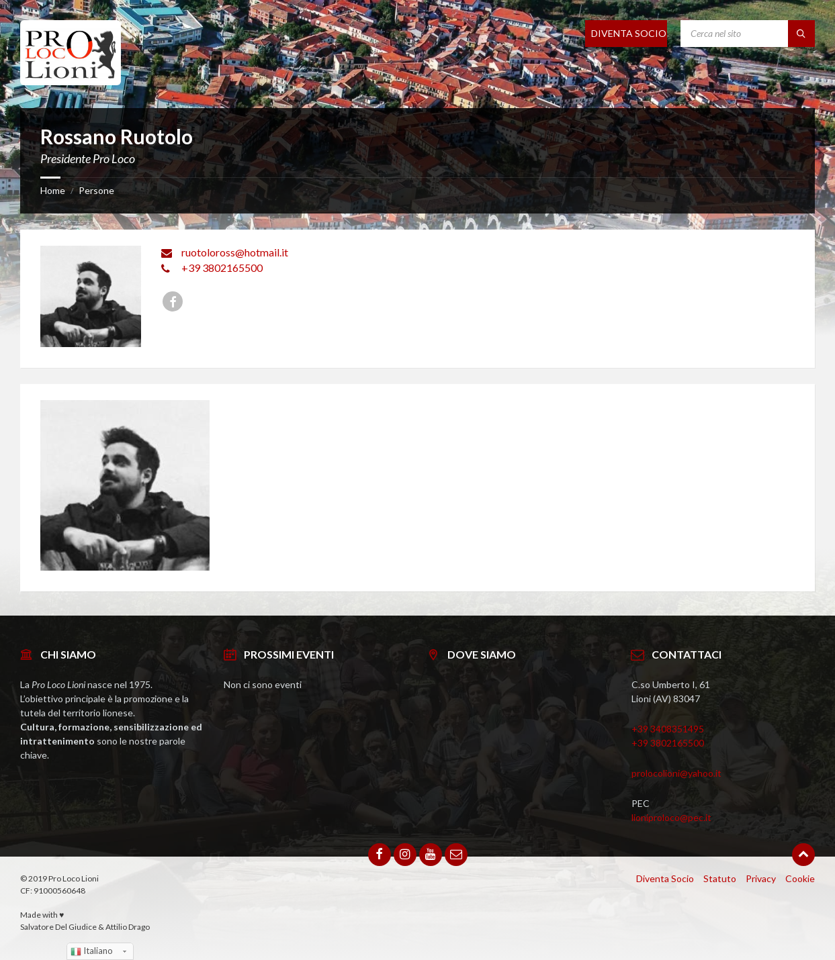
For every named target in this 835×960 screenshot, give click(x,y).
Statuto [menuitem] (719, 878)
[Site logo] (70, 81)
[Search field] (747, 33)
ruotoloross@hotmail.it (234, 252)
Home (52, 190)
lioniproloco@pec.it (671, 817)
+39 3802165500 (222, 267)
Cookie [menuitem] (800, 878)
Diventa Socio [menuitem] (665, 878)
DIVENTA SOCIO (628, 33)
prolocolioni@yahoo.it (676, 773)
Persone (96, 190)
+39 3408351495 (667, 728)
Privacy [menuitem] (761, 878)
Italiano (92, 951)
